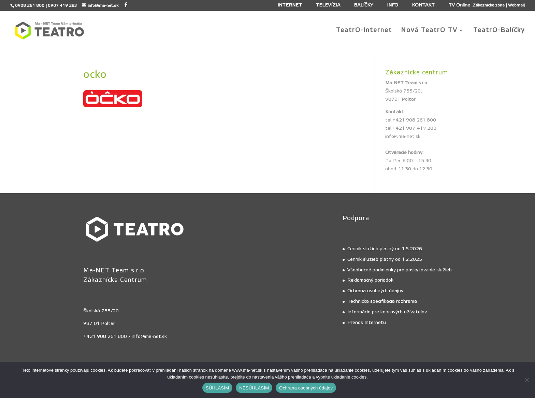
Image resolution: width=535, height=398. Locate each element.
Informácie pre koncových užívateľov (387, 312)
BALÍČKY (363, 5)
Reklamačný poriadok (370, 280)
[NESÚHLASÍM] (526, 379)
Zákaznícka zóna (489, 5)
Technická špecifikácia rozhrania (382, 301)
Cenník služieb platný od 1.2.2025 (384, 259)
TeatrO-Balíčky (499, 31)
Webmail (516, 5)
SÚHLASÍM (217, 387)
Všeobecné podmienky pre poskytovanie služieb (399, 270)
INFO (392, 5)
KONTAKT (423, 5)
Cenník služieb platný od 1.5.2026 (384, 249)
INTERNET (289, 5)
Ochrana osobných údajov (375, 291)
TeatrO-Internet (364, 31)
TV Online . (460, 5)
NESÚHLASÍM (254, 387)
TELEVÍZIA (328, 5)
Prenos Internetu (366, 322)
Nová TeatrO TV (429, 31)
